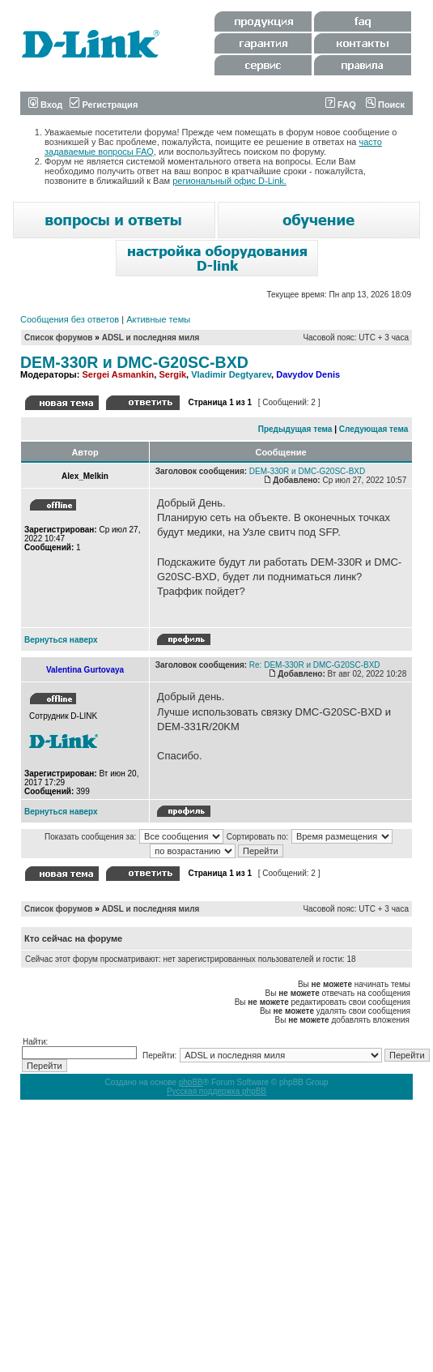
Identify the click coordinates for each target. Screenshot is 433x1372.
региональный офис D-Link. (229, 181)
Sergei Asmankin (118, 374)
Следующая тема (373, 429)
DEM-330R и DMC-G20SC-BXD (134, 362)
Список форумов (58, 337)
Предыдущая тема (295, 429)
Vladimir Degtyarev (231, 374)
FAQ (340, 104)
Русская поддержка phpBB (216, 1091)
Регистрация (104, 104)
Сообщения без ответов (69, 319)
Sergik (172, 374)
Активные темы (158, 319)
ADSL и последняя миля (151, 337)
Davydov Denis (308, 374)
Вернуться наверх (61, 639)
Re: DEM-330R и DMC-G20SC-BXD (314, 664)
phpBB (191, 1082)
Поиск (385, 104)
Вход (45, 104)
